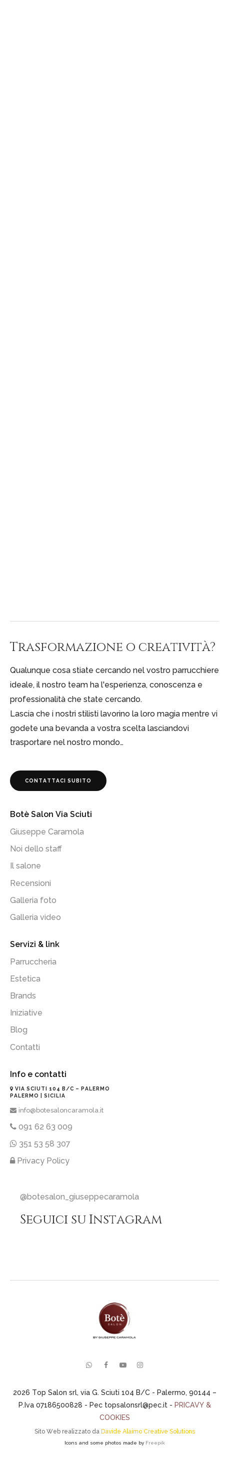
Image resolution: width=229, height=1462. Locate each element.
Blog (19, 1029)
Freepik (155, 1443)
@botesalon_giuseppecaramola (79, 1197)
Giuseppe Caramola (47, 831)
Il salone (25, 865)
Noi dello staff (36, 849)
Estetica (25, 979)
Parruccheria (33, 961)
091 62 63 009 (41, 1127)
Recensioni (30, 883)
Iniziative (26, 1013)
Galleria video (35, 917)
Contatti (25, 1047)
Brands (23, 995)
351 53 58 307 (40, 1143)
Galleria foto (33, 900)
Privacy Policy (40, 1161)
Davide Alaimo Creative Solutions (148, 1431)
